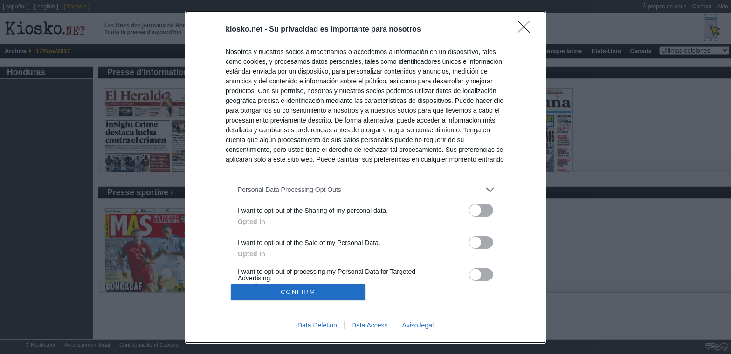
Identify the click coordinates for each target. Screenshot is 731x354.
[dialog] (365, 177)
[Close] (527, 30)
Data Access (370, 325)
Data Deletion (317, 325)
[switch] (481, 210)
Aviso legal (418, 325)
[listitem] (365, 190)
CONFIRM (298, 291)
